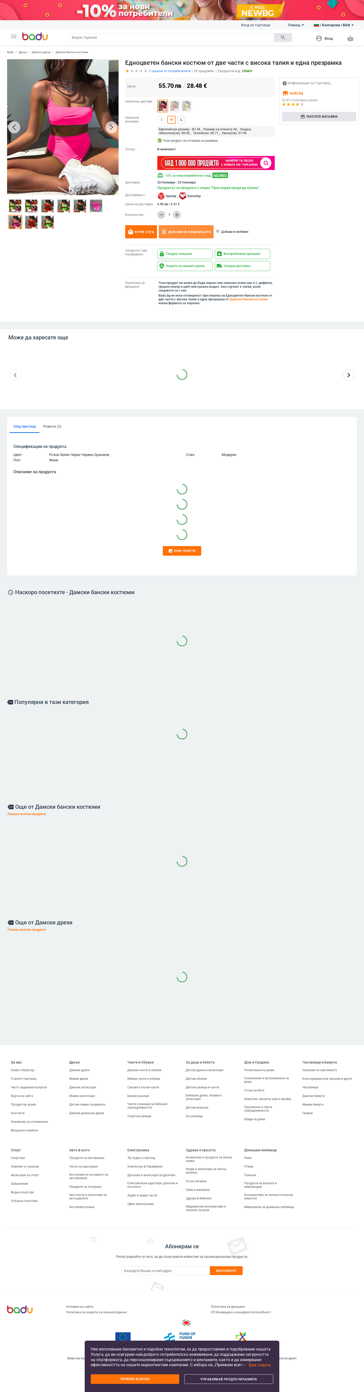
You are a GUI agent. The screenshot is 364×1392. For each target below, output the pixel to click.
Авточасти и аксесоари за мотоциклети (88, 1196)
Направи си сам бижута (319, 1070)
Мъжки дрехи (78, 1079)
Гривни (307, 1113)
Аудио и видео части (142, 1195)
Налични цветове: (139, 101)
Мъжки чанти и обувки (143, 1079)
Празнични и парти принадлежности (258, 1108)
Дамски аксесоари (82, 1087)
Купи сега (141, 232)
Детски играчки (197, 1107)
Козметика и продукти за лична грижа (209, 1159)
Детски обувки (196, 1079)
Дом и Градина (256, 1062)
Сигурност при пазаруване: (136, 252)
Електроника (138, 1150)
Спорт (16, 1150)
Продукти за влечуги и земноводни (260, 1185)
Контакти (18, 1113)
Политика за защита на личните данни (96, 1312)
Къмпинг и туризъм (25, 1166)
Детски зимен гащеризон (87, 1104)
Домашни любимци (260, 1150)
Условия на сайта (79, 1306)
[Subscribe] (165, 1270)
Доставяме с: (135, 195)
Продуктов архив (23, 1104)
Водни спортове (22, 1192)
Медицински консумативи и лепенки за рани (206, 1208)
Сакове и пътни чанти (143, 1087)
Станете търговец (23, 1079)
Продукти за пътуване (85, 1187)
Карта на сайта (22, 1096)
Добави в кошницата (186, 232)
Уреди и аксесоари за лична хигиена (206, 1170)
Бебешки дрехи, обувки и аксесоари (203, 1097)
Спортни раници (139, 1116)
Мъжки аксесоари (82, 1096)
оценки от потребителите (170, 71)
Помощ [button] (296, 25)
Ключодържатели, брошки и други (327, 1079)
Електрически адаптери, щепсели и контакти (152, 1185)
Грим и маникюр (198, 1190)
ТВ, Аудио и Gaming (141, 1158)
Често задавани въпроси (29, 1087)
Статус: (130, 149)
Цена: (131, 86)
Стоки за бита (254, 1090)
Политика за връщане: (135, 284)
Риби (248, 1158)
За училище (194, 1116)
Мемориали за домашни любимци (269, 1207)
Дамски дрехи (41, 52)
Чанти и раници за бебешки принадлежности (147, 1105)
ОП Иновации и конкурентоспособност (241, 1312)
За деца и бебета (200, 1062)
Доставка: (133, 182)
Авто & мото (79, 1150)
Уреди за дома (254, 1119)
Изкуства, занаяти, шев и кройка (267, 1099)
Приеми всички (135, 1379)
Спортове (18, 1158)
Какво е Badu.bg (22, 1070)
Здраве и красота (201, 1150)
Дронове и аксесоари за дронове (151, 1175)
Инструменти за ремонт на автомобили (88, 1176)
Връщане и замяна (24, 1130)
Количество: (134, 215)
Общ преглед (24, 426)
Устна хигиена (196, 1181)
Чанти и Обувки (140, 1062)
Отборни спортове (24, 1201)
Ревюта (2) (52, 426)
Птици (248, 1166)
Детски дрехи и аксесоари (204, 1070)
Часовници (310, 1087)
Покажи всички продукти (27, 814)
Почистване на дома (259, 1070)
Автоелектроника (82, 1207)
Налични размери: (132, 119)
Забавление (19, 1184)
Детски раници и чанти (202, 1087)
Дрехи (23, 52)
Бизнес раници (138, 1096)
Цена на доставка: (139, 204)
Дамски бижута (313, 1096)
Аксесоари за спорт (25, 1175)
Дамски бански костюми (72, 52)
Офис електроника (140, 1204)
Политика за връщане (228, 1306)
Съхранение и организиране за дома (266, 1080)
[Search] (172, 37)
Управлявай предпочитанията (228, 1379)
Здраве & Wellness (199, 1198)
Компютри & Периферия (145, 1166)
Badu (10, 52)
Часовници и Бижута (319, 1062)
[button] (13, 36)
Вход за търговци (255, 25)
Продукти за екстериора (86, 1158)
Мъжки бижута (313, 1104)
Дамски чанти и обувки (144, 1070)
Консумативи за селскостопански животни (268, 1196)
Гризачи (250, 1175)
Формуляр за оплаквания (29, 1122)
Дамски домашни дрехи (86, 1113)
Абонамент (226, 1271)
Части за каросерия (83, 1166)
